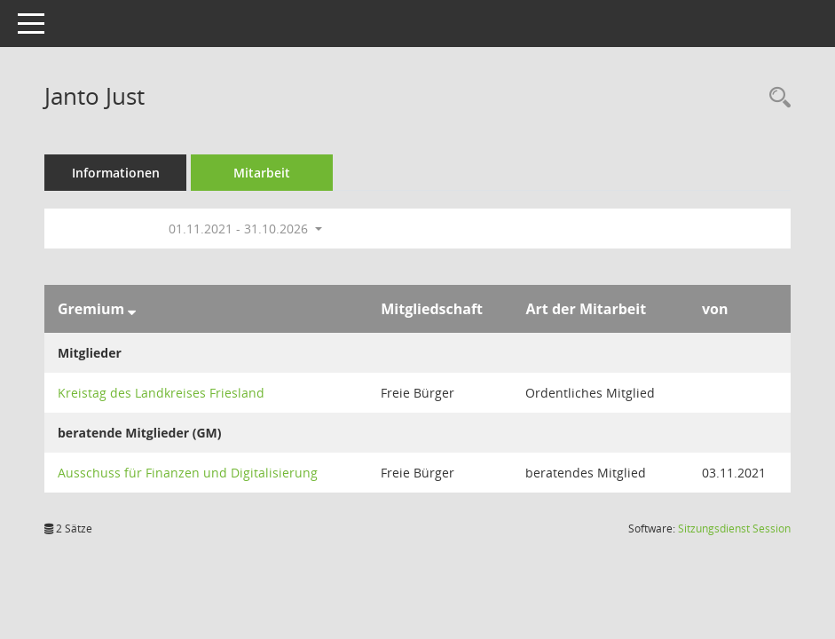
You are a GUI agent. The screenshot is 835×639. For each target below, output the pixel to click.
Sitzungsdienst (734, 528)
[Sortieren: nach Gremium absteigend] (132, 309)
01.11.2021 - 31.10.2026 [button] (245, 228)
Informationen (116, 172)
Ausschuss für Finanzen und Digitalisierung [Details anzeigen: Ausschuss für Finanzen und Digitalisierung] (188, 472)
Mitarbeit (261, 172)
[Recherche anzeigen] (775, 98)
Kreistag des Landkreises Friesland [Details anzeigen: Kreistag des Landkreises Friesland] (161, 392)
